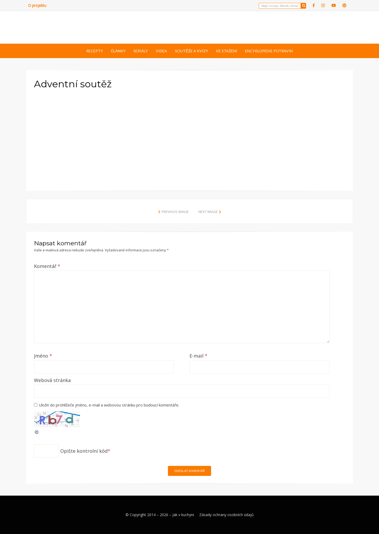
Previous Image (175, 211)
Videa (161, 51)
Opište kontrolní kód (84, 451)
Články (118, 51)
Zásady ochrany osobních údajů (226, 514)
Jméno (43, 356)
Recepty (94, 51)
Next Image (208, 211)
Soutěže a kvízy (191, 51)
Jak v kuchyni (183, 514)
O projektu (37, 5)
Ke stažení (226, 51)
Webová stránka (52, 380)
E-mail (198, 356)
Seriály (140, 51)
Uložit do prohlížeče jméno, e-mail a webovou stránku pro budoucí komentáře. (109, 405)
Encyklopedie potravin (269, 51)
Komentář (47, 266)
